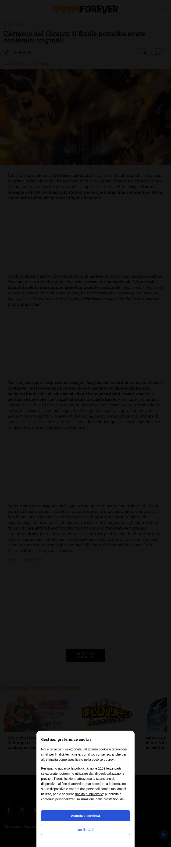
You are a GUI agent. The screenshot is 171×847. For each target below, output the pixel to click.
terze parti (113, 768)
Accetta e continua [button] (85, 816)
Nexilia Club (85, 830)
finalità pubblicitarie (89, 794)
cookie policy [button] (103, 759)
